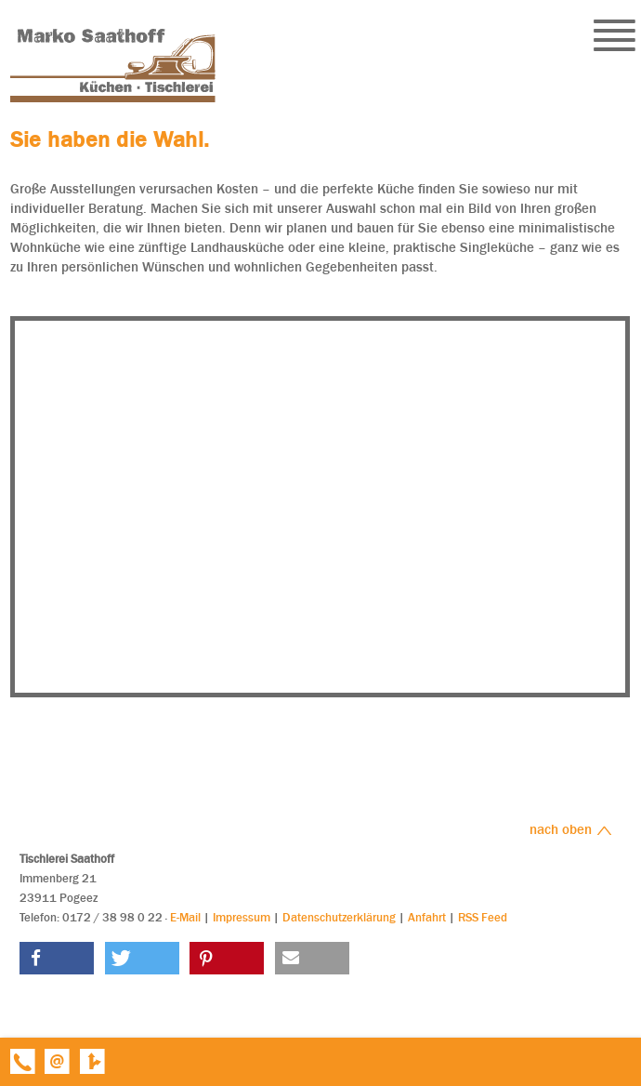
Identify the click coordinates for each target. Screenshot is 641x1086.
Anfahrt (427, 917)
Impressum (241, 917)
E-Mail (185, 917)
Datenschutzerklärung (339, 917)
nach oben (571, 829)
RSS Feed (482, 917)
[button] (57, 958)
